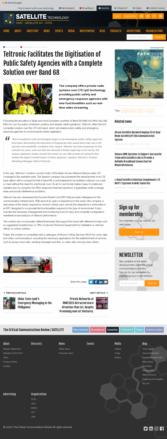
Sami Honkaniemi (150, 353)
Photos (118, 357)
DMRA (34, 408)
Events (59, 31)
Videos (118, 349)
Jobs (33, 416)
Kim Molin (147, 366)
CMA (33, 403)
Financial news (66, 353)
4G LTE (150, 111)
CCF (33, 412)
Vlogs (117, 353)
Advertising (134, 31)
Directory (32, 31)
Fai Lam (146, 383)
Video (137, 8)
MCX (140, 111)
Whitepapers (87, 31)
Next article (99, 293)
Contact (6, 366)
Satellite (104, 8)
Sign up (139, 231)
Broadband (87, 8)
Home (6, 31)
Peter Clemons (149, 375)
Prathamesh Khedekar (152, 379)
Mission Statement (12, 349)
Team (5, 357)
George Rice (148, 370)
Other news (64, 349)
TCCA (33, 399)
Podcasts (115, 31)
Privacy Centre (10, 362)
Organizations (154, 31)
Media (71, 31)
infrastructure (128, 111)
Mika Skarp (147, 362)
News (47, 31)
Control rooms (156, 8)
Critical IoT (121, 8)
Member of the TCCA (13, 353)
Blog (102, 31)
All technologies (12, 2)
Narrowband (66, 8)
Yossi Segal (147, 349)
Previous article (14, 293)
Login (117, 16)
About (18, 31)
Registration (130, 16)
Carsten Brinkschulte (152, 357)
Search (159, 37)
